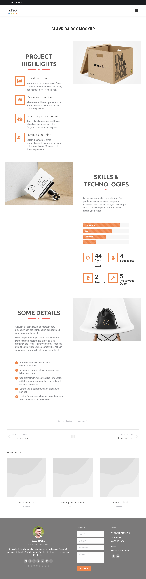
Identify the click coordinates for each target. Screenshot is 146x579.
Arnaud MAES (38, 541)
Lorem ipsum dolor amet (73, 502)
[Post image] (119, 477)
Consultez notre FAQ (120, 533)
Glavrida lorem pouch (27, 502)
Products (69, 421)
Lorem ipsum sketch (119, 502)
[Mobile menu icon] (137, 11)
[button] (28, 566)
